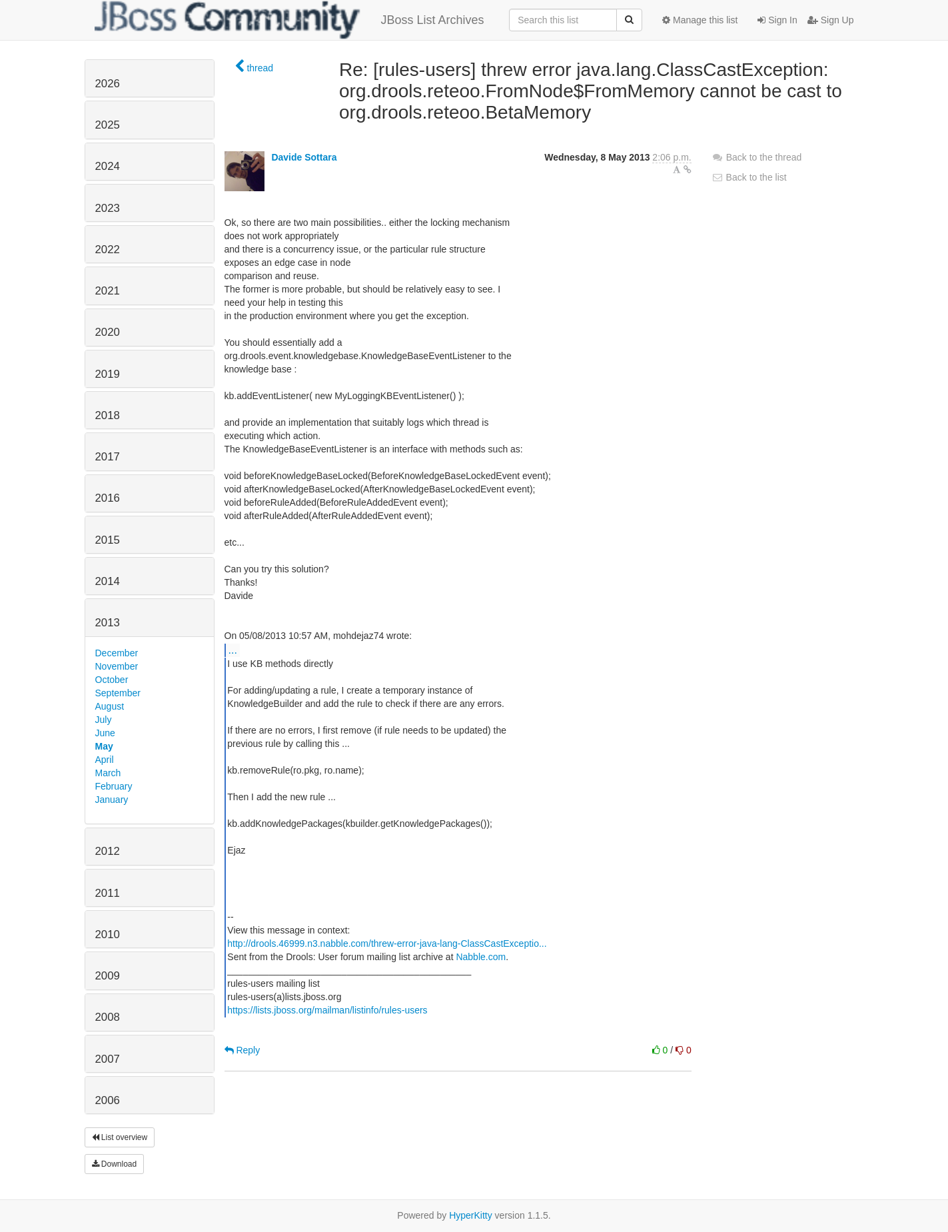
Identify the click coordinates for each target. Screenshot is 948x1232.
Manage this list (699, 20)
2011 (107, 893)
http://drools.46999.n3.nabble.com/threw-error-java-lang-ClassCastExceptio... (386, 943)
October (112, 679)
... (233, 650)
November (117, 666)
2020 (107, 332)
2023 (107, 208)
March (108, 773)
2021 (107, 291)
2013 (107, 622)
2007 (107, 1059)
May (104, 746)
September (118, 693)
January (112, 799)
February (114, 786)
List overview (120, 1137)
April (104, 759)
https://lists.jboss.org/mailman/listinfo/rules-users (327, 1010)
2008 (107, 1017)
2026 (107, 83)
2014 (107, 581)
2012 (107, 851)
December (117, 653)
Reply (242, 1050)
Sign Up (830, 20)
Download (114, 1164)
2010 (107, 934)
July (103, 719)
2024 (107, 166)
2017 (107, 456)
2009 (107, 975)
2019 (107, 374)
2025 (107, 125)
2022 (107, 249)
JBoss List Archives (289, 20)
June (105, 733)
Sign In (777, 20)
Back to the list (749, 177)
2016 (107, 498)
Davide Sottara (303, 157)
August (110, 706)
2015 (107, 540)
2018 (107, 415)
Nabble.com (481, 956)
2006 (107, 1100)
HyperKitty (470, 1215)
